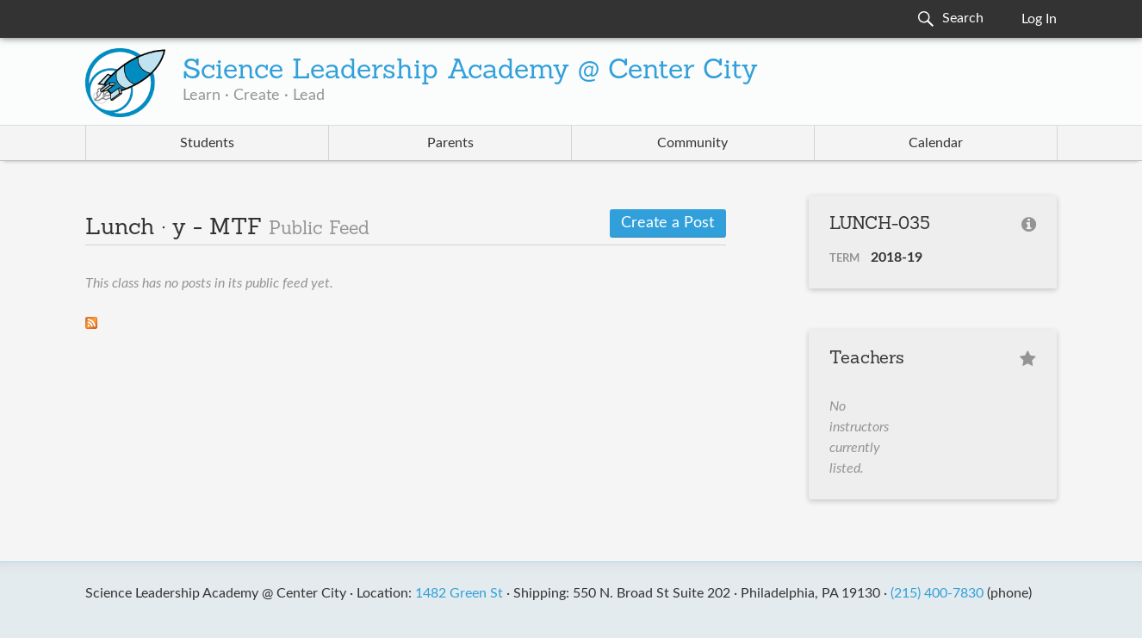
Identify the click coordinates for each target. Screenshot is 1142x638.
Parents (450, 143)
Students (207, 143)
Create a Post (667, 223)
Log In (1039, 19)
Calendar (936, 143)
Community (692, 143)
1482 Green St (459, 593)
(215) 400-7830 (937, 593)
